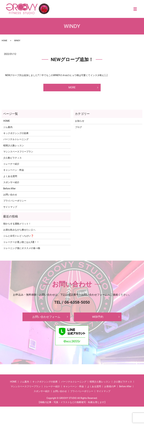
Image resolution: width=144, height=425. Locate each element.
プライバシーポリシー (14, 201)
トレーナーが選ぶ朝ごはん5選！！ (21, 243)
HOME (4, 40)
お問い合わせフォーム (46, 318)
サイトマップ (10, 208)
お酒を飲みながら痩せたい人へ (19, 230)
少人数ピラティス (12, 158)
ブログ (78, 128)
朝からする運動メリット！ (17, 224)
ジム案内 (7, 128)
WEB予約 (97, 318)
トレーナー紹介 (11, 165)
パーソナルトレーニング (16, 140)
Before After (9, 189)
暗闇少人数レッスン (13, 146)
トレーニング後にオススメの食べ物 (21, 249)
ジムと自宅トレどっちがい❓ (18, 236)
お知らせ (79, 122)
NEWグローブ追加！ (72, 59)
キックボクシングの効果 (16, 134)
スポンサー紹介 (11, 183)
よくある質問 (10, 177)
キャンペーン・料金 (13, 171)
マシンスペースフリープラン (18, 152)
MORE (72, 88)
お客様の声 (110, 388)
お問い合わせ (10, 195)
